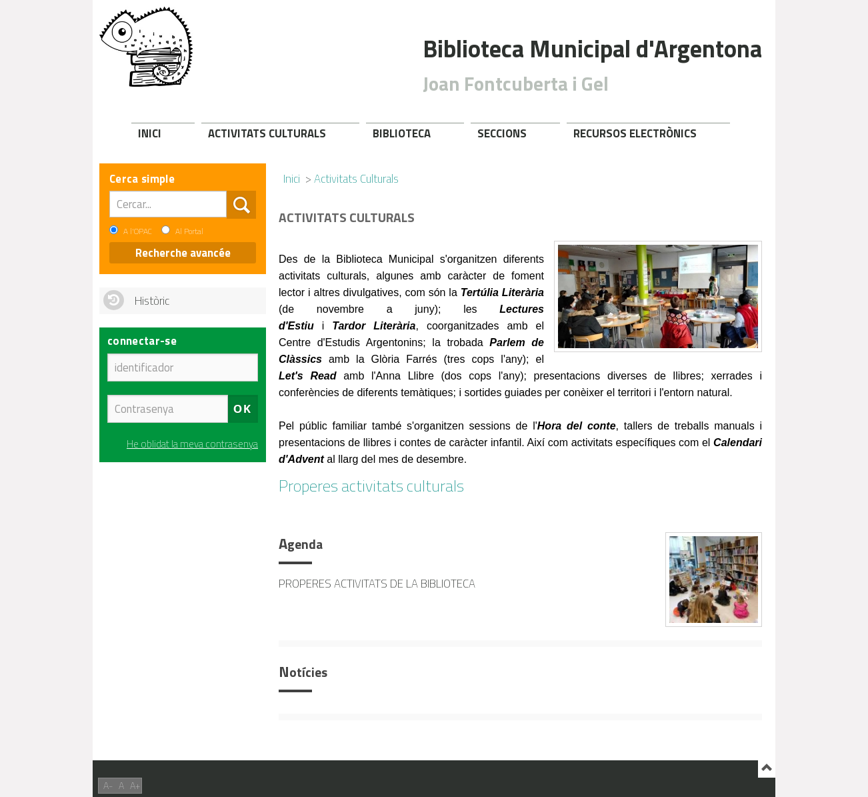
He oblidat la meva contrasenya (192, 444)
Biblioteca (402, 133)
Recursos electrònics (635, 133)
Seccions (502, 133)
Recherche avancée (183, 252)
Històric (152, 300)
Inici (149, 133)
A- (108, 785)
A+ (135, 785)
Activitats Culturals (267, 133)
